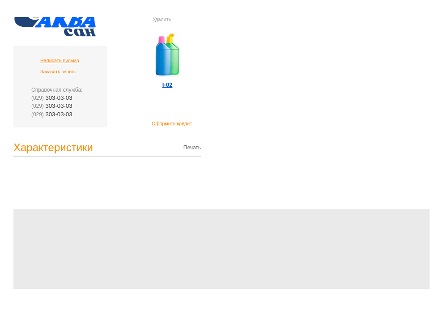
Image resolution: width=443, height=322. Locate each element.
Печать (192, 147)
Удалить (162, 19)
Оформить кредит (172, 123)
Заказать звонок (58, 71)
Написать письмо (59, 60)
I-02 (167, 84)
